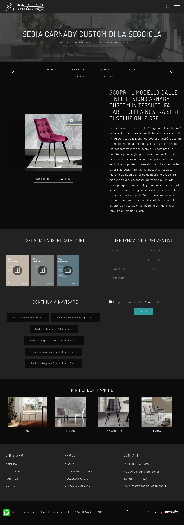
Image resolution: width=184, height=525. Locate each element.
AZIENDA (11, 464)
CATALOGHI (13, 471)
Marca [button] (51, 69)
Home (59, 42)
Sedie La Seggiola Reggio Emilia (76, 317)
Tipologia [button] (78, 76)
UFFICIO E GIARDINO (78, 486)
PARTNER (12, 479)
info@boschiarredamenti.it (148, 486)
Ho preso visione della (138, 302)
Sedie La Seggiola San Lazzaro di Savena (53, 340)
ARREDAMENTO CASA (79, 471)
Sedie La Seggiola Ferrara (28, 317)
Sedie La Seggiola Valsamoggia (53, 329)
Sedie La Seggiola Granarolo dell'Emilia (54, 352)
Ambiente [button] (78, 69)
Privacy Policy (153, 302)
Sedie (98, 42)
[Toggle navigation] (177, 6)
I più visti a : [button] (105, 76)
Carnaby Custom (117, 42)
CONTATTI (12, 486)
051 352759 (138, 479)
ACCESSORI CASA (76, 479)
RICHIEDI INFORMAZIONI (53, 179)
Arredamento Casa (78, 42)
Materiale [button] (105, 69)
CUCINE (69, 464)
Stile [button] (132, 69)
